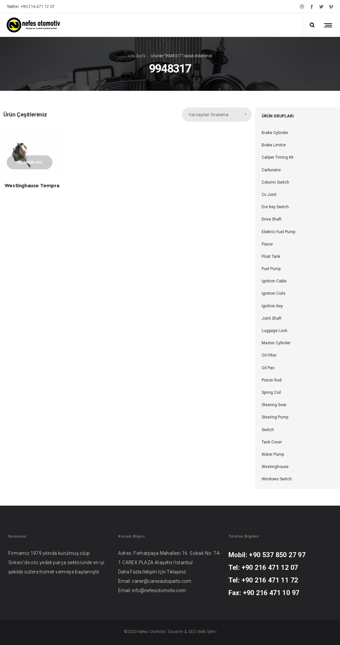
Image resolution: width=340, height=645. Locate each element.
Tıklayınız (176, 571)
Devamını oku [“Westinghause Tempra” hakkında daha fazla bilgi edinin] (29, 162)
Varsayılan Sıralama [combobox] (208, 114)
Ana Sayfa (136, 55)
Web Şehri (206, 631)
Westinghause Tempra (32, 185)
